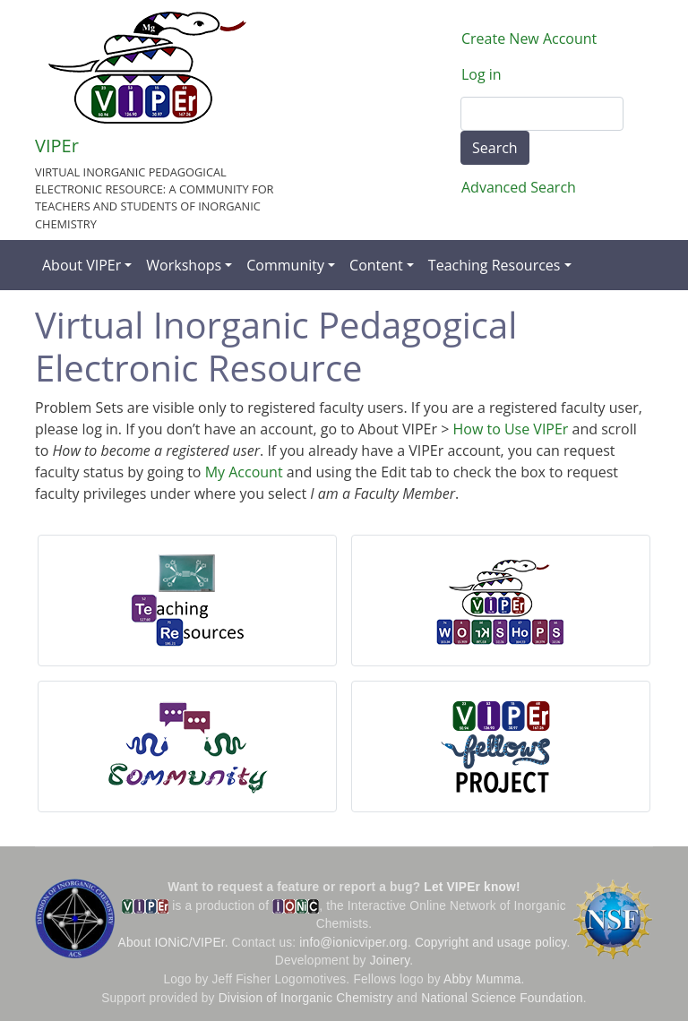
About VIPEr (81, 265)
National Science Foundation (502, 998)
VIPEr (57, 145)
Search (495, 148)
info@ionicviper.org (353, 942)
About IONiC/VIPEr (171, 942)
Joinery (390, 960)
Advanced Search (518, 187)
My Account (244, 472)
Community (285, 265)
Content (376, 265)
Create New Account (529, 38)
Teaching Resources (494, 265)
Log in (481, 74)
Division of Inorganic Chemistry (306, 998)
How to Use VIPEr (510, 429)
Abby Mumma (482, 979)
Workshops (183, 265)
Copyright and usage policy (490, 942)
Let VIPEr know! (472, 887)
